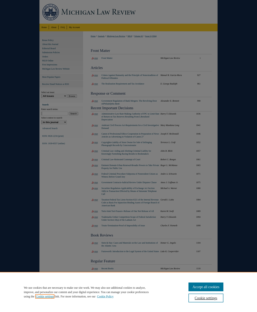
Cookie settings (45, 296)
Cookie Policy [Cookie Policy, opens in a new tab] (105, 296)
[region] (128, 292)
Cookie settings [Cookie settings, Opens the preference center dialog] (206, 298)
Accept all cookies (205, 287)
